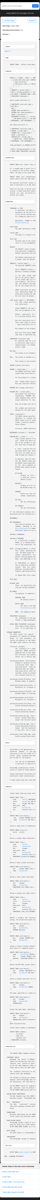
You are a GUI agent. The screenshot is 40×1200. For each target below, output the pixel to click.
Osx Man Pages (9, 21)
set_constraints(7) (23, 528)
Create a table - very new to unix (13, 1182)
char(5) (24, 799)
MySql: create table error (10, 1172)
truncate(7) (25, 608)
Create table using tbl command (13, 1192)
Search (35, 6)
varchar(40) (26, 801)
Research (32, 21)
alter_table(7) (25, 1152)
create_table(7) (21, 223)
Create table (6, 1177)
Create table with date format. (12, 1187)
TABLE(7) (8, 51)
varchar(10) (26, 807)
